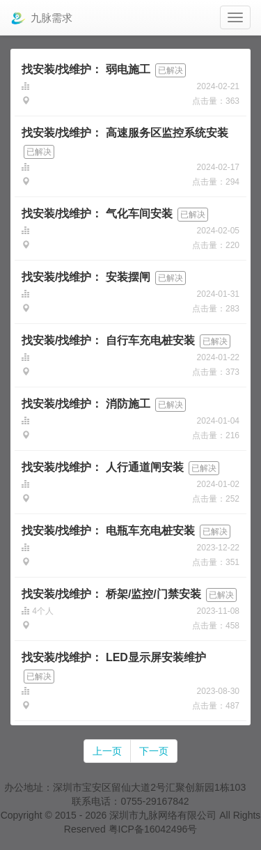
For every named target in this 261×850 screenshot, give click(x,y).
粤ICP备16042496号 (153, 829)
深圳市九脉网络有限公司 (162, 815)
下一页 (153, 751)
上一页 (107, 751)
